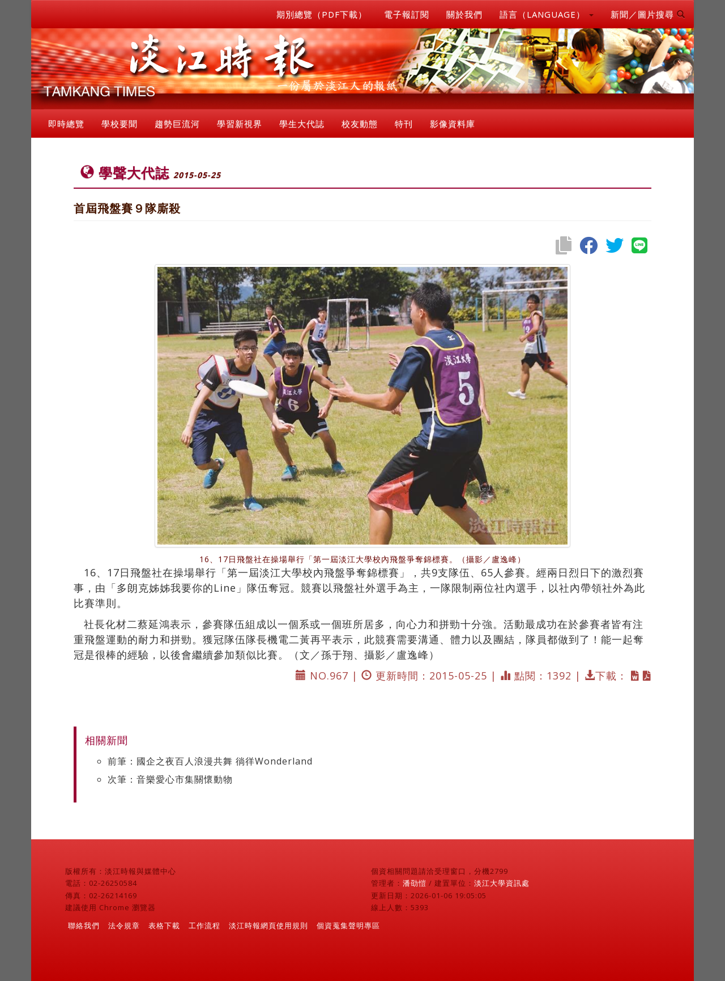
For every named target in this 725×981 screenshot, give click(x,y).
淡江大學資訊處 (502, 883)
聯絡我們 (84, 925)
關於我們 (464, 14)
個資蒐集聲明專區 (348, 925)
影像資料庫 (452, 123)
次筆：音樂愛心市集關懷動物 (170, 779)
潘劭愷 (415, 883)
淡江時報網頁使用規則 (268, 925)
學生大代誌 (302, 123)
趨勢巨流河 (177, 123)
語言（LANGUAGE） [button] (547, 14)
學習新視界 (239, 123)
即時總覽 (66, 123)
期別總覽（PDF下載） (321, 14)
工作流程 (204, 925)
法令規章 (124, 925)
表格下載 (164, 925)
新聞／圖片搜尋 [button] (648, 14)
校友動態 (360, 123)
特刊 (404, 123)
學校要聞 (119, 123)
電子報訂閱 (406, 14)
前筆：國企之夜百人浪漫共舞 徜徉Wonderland (210, 761)
